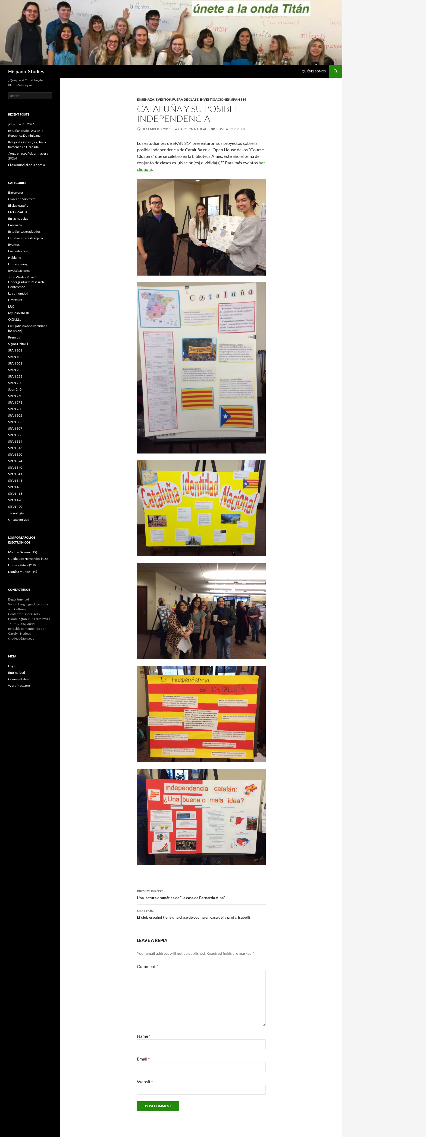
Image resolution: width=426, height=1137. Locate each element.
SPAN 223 (15, 376)
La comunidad (18, 293)
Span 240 (14, 389)
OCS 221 (14, 319)
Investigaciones (215, 99)
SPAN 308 (15, 435)
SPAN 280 (15, 409)
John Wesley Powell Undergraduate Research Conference (26, 282)
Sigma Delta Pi (18, 344)
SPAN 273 (15, 402)
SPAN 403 (15, 487)
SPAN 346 (15, 480)
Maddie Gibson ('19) (22, 552)
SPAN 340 (15, 467)
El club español (18, 205)
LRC (11, 306)
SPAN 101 (15, 350)
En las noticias (18, 218)
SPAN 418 (15, 493)
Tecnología (16, 513)
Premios (14, 337)
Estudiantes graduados (24, 231)
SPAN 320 (15, 454)
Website (145, 1081)
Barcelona (15, 192)
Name (144, 1036)
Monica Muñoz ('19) (22, 572)
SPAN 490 (15, 506)
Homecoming (17, 264)
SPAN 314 (238, 99)
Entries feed (16, 672)
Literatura (15, 300)
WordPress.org (19, 686)
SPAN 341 (15, 474)
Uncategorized (18, 520)
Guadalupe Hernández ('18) (28, 559)
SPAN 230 (15, 383)
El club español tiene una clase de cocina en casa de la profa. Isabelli (201, 913)
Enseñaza (145, 99)
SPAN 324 (15, 461)
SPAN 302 (15, 415)
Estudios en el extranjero (25, 238)
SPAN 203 (15, 370)
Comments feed (19, 679)
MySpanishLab (18, 313)
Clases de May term (21, 199)
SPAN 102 (15, 357)
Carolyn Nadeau (193, 129)
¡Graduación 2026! (22, 124)
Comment (147, 966)
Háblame (14, 257)
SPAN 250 (15, 396)
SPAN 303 (15, 422)
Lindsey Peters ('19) (22, 565)
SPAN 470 (15, 500)
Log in (12, 666)
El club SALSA (17, 212)
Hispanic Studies (26, 71)
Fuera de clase (185, 99)
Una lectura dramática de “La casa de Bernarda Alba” (201, 894)
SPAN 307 (15, 428)
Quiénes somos (314, 71)
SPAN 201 (15, 363)
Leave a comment (231, 129)
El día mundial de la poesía (26, 165)
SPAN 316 (15, 448)
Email (143, 1058)
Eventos (163, 99)
